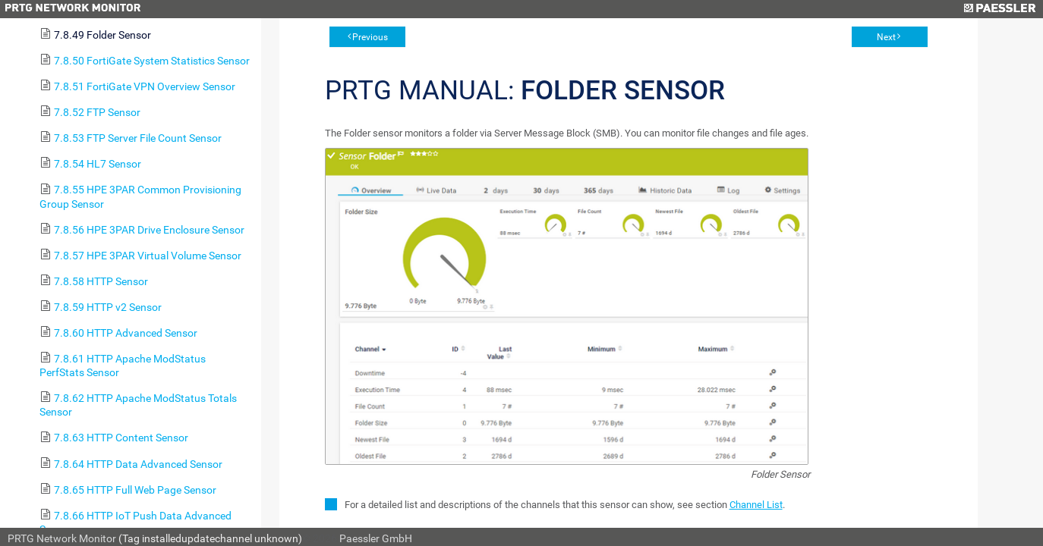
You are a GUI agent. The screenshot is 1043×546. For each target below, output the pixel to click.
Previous (370, 37)
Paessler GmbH (375, 538)
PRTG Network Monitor (62, 538)
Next (886, 37)
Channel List (756, 504)
